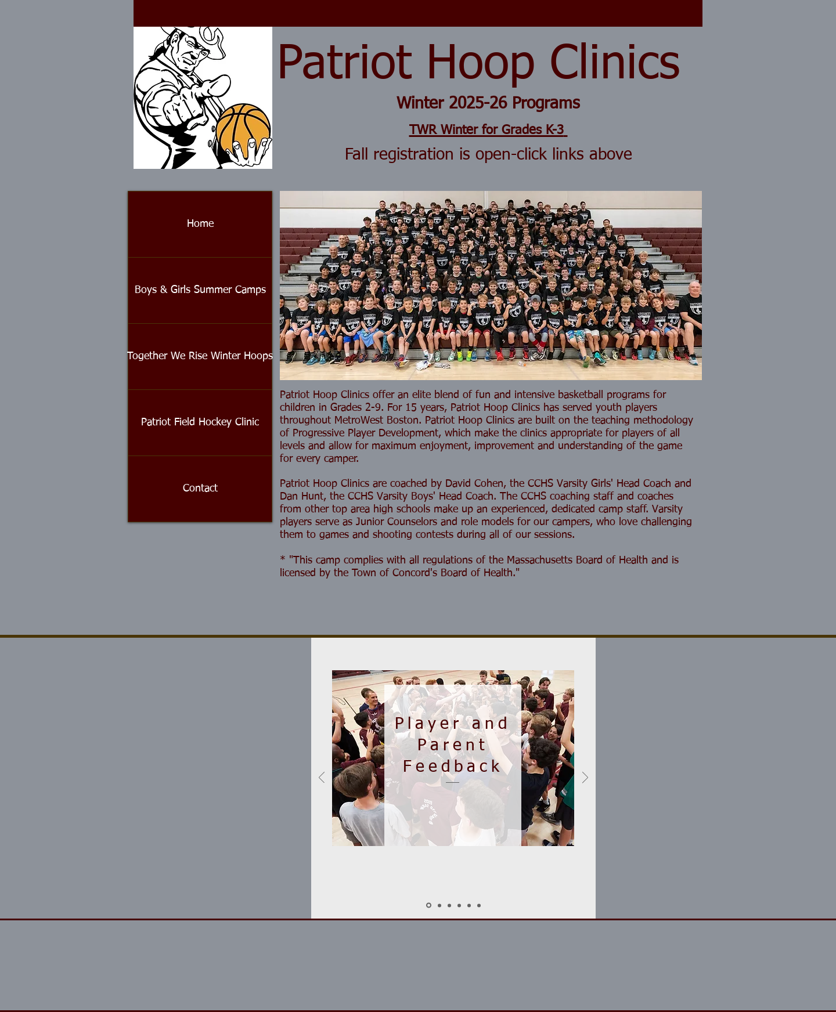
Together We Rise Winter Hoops (200, 356)
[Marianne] (459, 905)
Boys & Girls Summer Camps (200, 290)
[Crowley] (449, 905)
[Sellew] (439, 905)
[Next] (585, 778)
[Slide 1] (428, 905)
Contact (200, 488)
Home (200, 224)
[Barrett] (479, 905)
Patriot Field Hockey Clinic (200, 422)
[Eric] (469, 905)
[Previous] (322, 778)
